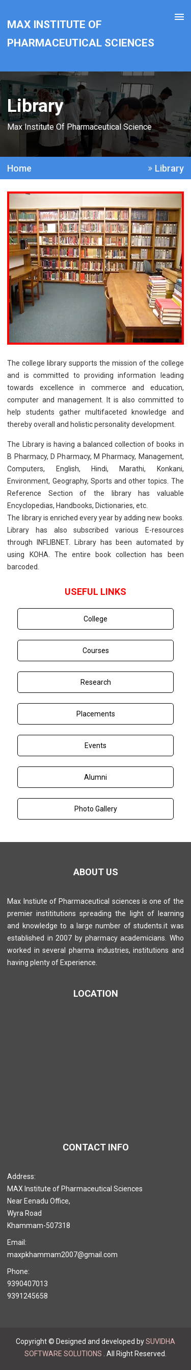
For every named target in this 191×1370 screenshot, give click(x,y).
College (95, 619)
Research (95, 682)
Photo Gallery (95, 809)
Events (95, 745)
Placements (95, 714)
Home (19, 168)
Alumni (95, 777)
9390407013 (27, 1284)
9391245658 (27, 1296)
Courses (96, 650)
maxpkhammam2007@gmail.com (62, 1255)
